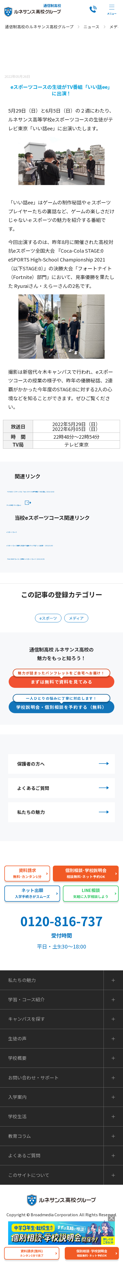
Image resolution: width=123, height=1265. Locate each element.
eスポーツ (47, 645)
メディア (77, 645)
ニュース (91, 26)
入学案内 (17, 1135)
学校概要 (17, 1096)
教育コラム (19, 1174)
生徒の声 (17, 1077)
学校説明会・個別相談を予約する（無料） (61, 733)
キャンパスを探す (26, 1057)
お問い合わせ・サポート (33, 1116)
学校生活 (17, 1155)
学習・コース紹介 (26, 1038)
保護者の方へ (64, 793)
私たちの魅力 (64, 848)
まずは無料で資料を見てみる (61, 708)
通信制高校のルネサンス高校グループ (39, 26)
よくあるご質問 (64, 820)
